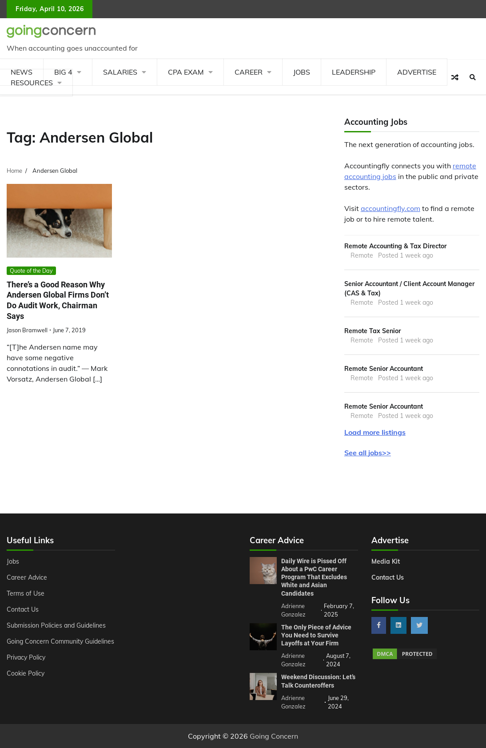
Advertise (416, 72)
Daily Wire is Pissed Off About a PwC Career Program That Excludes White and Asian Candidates (314, 577)
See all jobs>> (367, 452)
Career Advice (27, 577)
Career (249, 72)
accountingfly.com (390, 208)
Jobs (301, 72)
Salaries (120, 72)
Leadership (353, 72)
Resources (32, 82)
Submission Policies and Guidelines (56, 625)
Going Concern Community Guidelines (60, 641)
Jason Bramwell (27, 330)
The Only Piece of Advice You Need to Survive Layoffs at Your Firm (316, 635)
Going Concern (274, 736)
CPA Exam (186, 72)
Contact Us (23, 609)
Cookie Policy (25, 673)
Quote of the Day (31, 270)
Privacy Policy (26, 657)
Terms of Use (25, 593)
